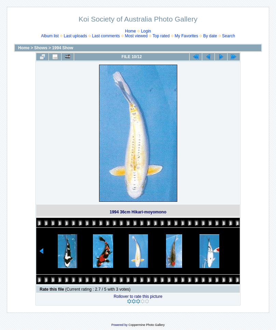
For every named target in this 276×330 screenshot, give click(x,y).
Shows (40, 47)
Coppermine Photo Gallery (146, 325)
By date (210, 36)
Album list (50, 36)
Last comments (106, 36)
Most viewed (136, 36)
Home (130, 31)
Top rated (161, 36)
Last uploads (75, 36)
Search (228, 36)
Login (146, 31)
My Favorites (186, 36)
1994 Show (62, 47)
